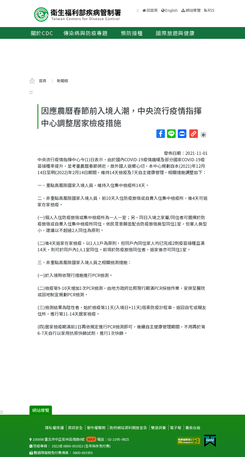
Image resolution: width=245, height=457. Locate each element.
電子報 (175, 427)
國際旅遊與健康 (175, 33)
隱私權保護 (54, 427)
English (171, 10)
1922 (55, 445)
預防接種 (132, 33)
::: (31, 91)
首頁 (42, 80)
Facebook (160, 133)
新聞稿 (62, 80)
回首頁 (152, 10)
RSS (211, 10)
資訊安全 (75, 427)
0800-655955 (83, 452)
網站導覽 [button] (193, 10)
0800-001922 (73, 445)
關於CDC (42, 33)
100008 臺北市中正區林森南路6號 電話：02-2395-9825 (79, 439)
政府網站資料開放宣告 (128, 427)
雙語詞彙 (158, 427)
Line (171, 133)
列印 (181, 133)
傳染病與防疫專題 (85, 33)
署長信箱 (192, 427)
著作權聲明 (96, 427)
